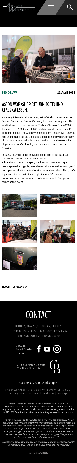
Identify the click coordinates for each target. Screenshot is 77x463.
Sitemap (62, 393)
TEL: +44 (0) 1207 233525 (22, 331)
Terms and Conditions (42, 393)
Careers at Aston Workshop (38, 383)
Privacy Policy (18, 393)
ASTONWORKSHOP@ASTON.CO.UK (42, 336)
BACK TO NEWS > (14, 286)
